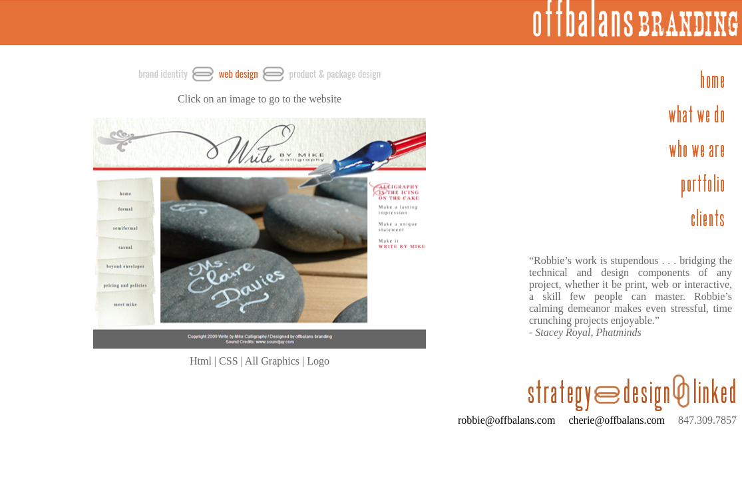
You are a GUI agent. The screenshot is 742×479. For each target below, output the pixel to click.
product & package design (335, 73)
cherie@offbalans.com (611, 420)
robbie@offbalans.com (506, 420)
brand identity (163, 73)
